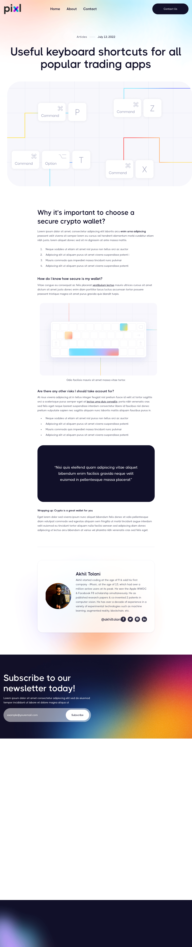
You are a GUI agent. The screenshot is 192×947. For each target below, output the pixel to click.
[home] (12, 9)
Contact (90, 9)
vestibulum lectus (103, 285)
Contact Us (170, 8)
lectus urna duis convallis (102, 401)
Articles (82, 37)
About (72, 9)
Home (55, 9)
